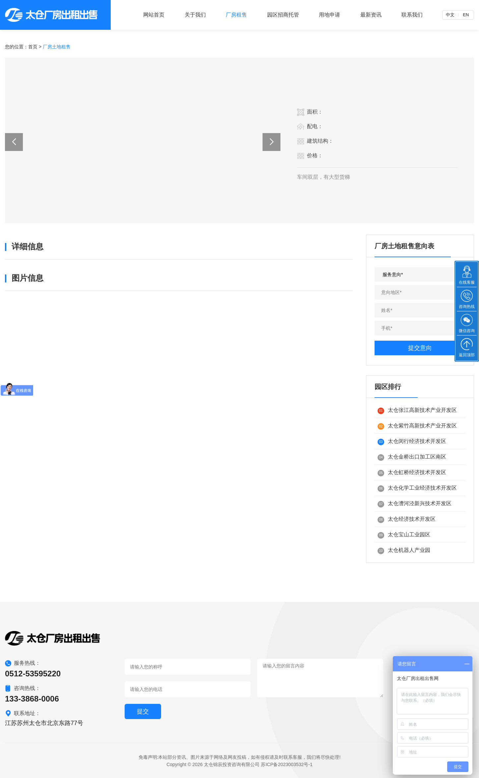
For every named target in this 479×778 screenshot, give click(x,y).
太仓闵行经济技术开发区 (412, 441)
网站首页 (153, 15)
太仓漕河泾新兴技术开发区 (414, 504)
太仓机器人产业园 (404, 550)
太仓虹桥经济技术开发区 (412, 472)
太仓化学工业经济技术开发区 (417, 488)
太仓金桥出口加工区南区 (412, 457)
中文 (450, 14)
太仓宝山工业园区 (404, 535)
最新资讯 (371, 15)
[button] (14, 142)
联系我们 (412, 15)
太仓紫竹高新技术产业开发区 (417, 426)
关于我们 (195, 15)
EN (466, 14)
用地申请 (329, 15)
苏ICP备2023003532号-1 (287, 764)
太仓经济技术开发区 (407, 519)
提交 (143, 711)
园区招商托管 (283, 15)
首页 (32, 46)
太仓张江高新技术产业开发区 (417, 410)
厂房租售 (236, 15)
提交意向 (420, 348)
